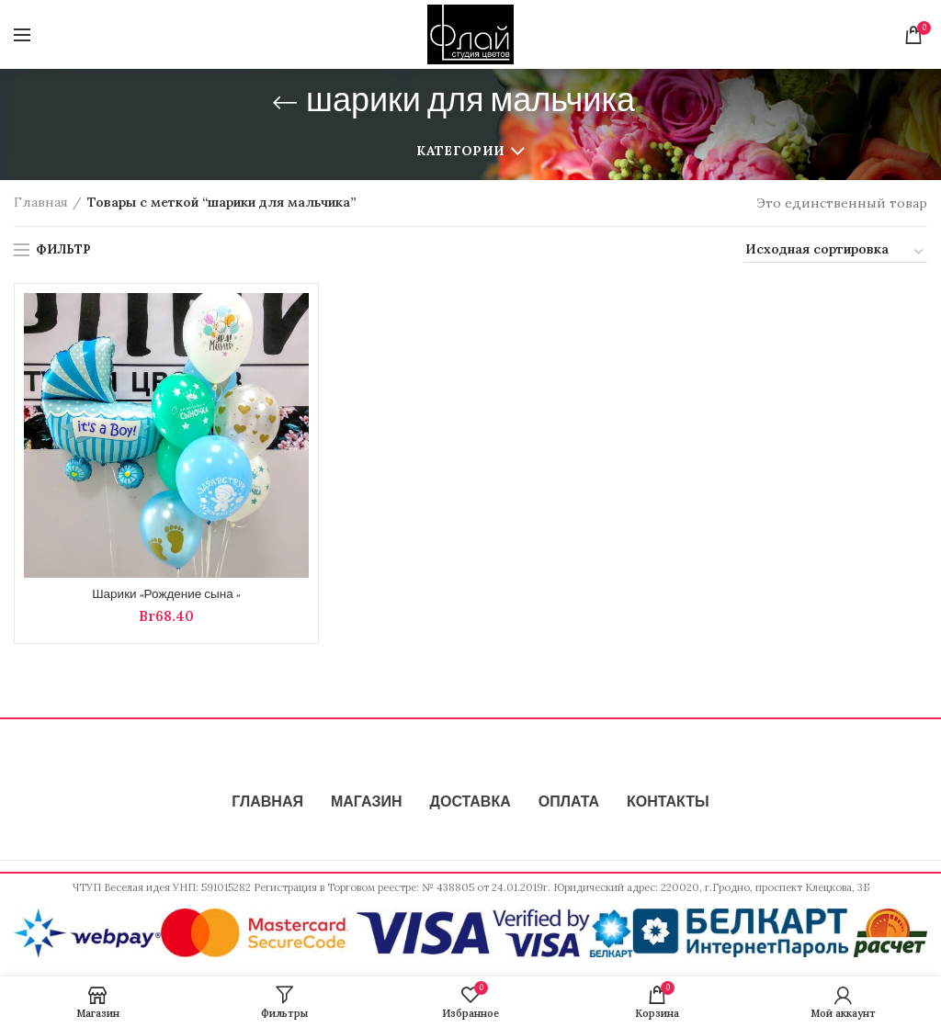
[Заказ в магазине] (835, 252)
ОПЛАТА (569, 803)
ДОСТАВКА (470, 803)
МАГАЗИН (366, 803)
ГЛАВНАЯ (267, 803)
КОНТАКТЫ (668, 803)
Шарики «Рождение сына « (167, 595)
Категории (460, 150)
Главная (41, 202)
